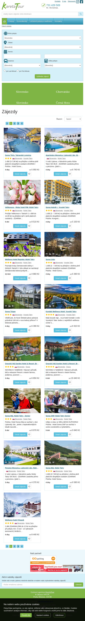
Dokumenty (71, 1)
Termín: (8, 52)
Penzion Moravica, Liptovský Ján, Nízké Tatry (22, 468)
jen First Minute (23, 71)
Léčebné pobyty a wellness (41, 21)
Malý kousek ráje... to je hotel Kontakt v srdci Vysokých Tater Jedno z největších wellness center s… (63, 320)
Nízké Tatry (62, 158)
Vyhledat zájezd (42, 76)
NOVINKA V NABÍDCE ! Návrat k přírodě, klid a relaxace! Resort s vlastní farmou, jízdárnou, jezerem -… (21, 372)
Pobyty (11, 21)
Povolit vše (26, 615)
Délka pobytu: (51, 61)
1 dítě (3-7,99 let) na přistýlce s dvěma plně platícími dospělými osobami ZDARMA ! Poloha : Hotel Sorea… (21, 163)
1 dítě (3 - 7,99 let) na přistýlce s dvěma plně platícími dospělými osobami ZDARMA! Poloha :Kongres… (63, 216)
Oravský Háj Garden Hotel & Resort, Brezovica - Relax (22, 364)
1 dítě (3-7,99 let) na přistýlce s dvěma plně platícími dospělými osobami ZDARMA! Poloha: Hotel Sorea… (62, 476)
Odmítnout (59, 615)
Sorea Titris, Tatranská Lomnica (18, 155)
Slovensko (17, 158)
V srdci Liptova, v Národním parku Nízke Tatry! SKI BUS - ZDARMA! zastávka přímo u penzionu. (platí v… (62, 163)
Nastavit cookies (43, 615)
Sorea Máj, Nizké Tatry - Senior (17, 416)
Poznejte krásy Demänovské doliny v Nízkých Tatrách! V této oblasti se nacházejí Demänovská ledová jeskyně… (21, 268)
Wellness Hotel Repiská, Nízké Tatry (19, 259)
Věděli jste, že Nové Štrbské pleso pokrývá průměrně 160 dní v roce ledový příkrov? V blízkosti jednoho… (21, 320)
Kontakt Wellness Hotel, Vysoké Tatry (61, 312)
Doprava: (9, 61)
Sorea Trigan (10, 312)
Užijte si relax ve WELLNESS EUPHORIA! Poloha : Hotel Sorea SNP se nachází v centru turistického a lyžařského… (62, 424)
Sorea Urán (50, 259)
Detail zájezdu (20, 174)
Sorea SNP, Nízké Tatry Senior (58, 416)
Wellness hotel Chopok (14, 520)
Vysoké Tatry (27, 158)
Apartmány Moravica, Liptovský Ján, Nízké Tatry (63, 155)
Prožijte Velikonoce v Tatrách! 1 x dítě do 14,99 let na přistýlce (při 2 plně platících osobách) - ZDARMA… (20, 216)
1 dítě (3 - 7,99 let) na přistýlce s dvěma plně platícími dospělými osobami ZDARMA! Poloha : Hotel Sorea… (63, 268)
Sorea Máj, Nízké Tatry (55, 468)
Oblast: (8, 42)
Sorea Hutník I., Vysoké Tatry (57, 207)
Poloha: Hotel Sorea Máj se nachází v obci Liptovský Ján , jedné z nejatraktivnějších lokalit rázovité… (21, 424)
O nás (64, 1)
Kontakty (58, 21)
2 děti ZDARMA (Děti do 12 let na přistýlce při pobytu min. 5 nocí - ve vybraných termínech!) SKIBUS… (21, 528)
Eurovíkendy (22, 21)
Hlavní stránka (4, 21)
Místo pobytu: (10, 33)
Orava (28, 367)
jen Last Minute (10, 71)
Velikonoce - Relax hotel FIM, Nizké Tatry (21, 207)
